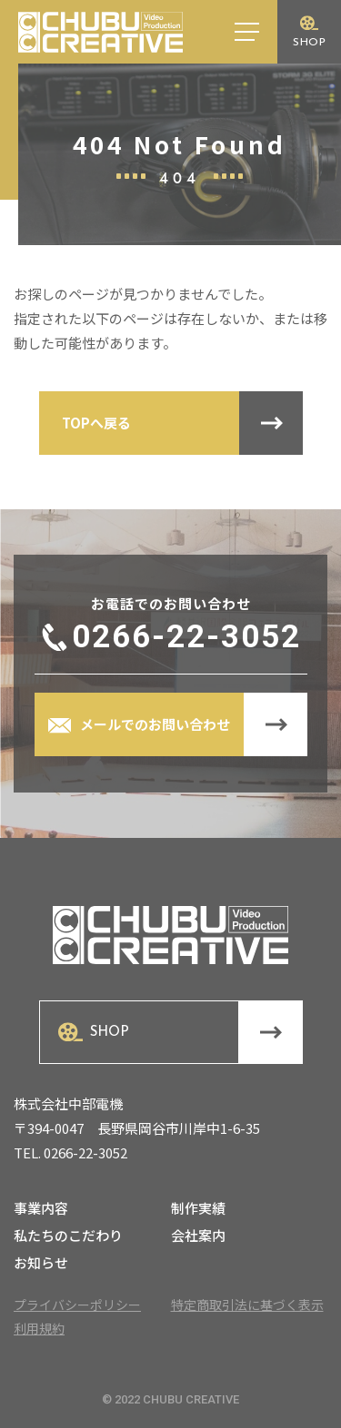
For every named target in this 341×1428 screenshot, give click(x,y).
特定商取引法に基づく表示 (247, 1304)
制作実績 (198, 1209)
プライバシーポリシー (77, 1304)
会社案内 (198, 1236)
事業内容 (41, 1209)
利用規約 (39, 1328)
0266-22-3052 (186, 636)
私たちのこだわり (68, 1236)
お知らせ (41, 1264)
